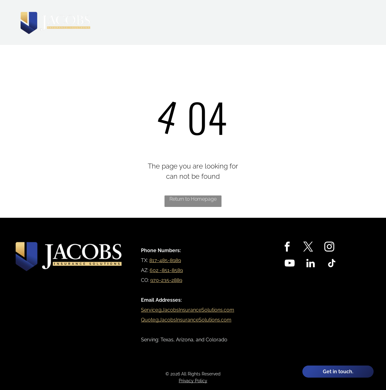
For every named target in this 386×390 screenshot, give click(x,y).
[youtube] (289, 264)
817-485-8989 (165, 260)
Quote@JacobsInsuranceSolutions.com (186, 320)
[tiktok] (331, 264)
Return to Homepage (193, 199)
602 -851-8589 (166, 270)
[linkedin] (310, 264)
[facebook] (287, 247)
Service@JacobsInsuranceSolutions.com (187, 310)
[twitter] (308, 247)
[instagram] (329, 247)
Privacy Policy (193, 380)
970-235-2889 (166, 280)
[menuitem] (200, 20)
